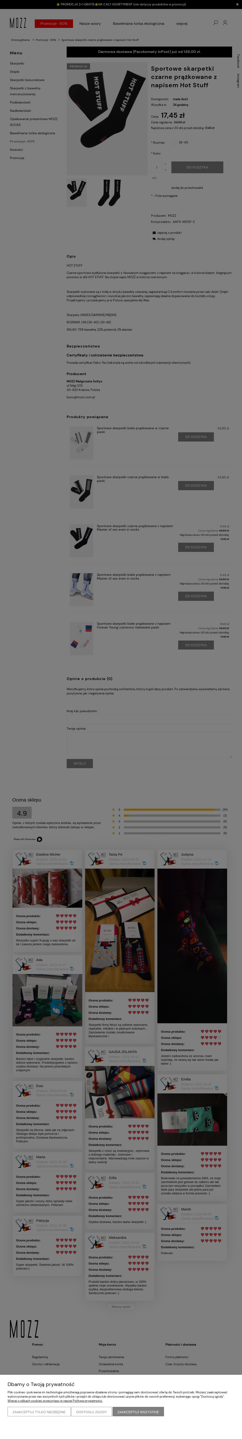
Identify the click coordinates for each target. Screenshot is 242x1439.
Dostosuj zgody (91, 1412)
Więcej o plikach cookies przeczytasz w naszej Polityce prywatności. (55, 1401)
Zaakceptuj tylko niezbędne (39, 1412)
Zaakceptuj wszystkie (138, 1412)
